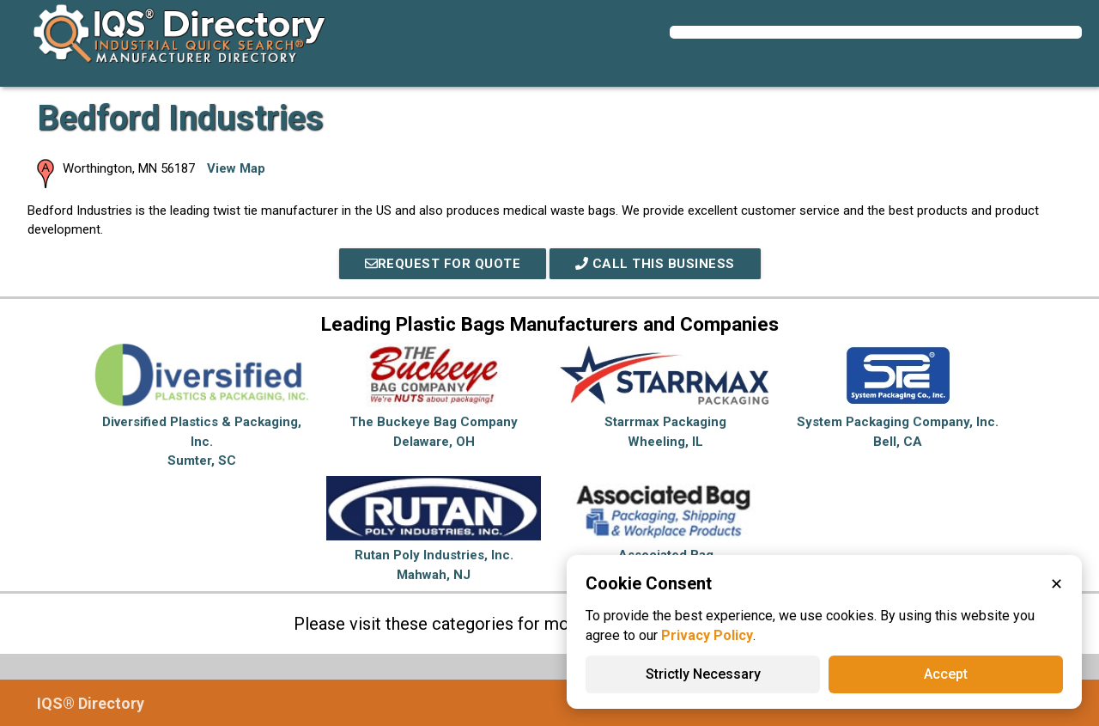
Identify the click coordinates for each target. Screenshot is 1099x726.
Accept (946, 674)
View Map (236, 168)
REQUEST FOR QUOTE (443, 263)
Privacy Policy (707, 635)
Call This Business (655, 263)
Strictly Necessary (703, 674)
